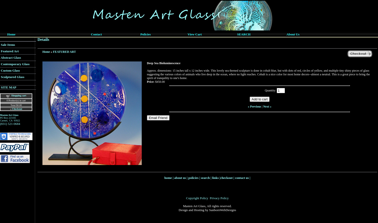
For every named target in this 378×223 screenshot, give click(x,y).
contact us (242, 178)
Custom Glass (10, 70)
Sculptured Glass (12, 77)
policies (193, 178)
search (205, 178)
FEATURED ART (64, 52)
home (168, 178)
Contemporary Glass (15, 64)
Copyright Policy (197, 198)
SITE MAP (8, 87)
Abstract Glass (11, 57)
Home (46, 52)
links (215, 178)
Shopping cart (18, 95)
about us (180, 178)
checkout (226, 178)
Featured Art (10, 51)
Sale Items (8, 45)
